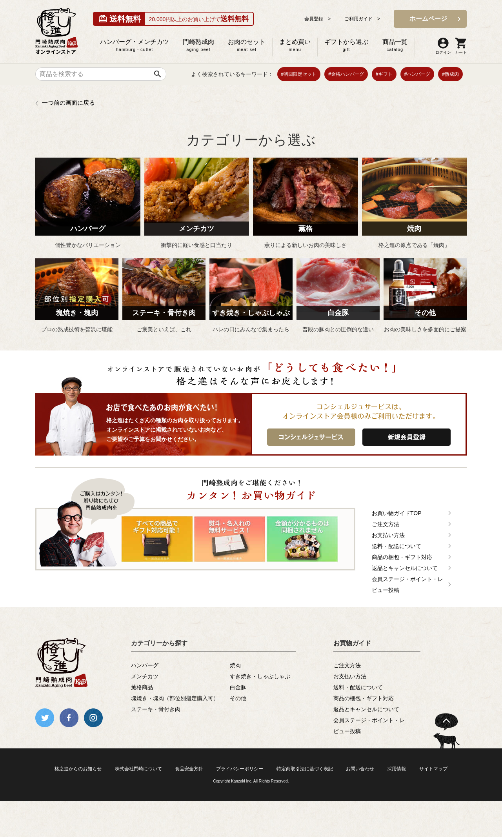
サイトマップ (433, 769)
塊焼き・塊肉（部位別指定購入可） (175, 698)
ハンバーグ (144, 665)
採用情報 (396, 769)
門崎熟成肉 (198, 45)
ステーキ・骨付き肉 (155, 709)
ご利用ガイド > (362, 19)
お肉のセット (247, 45)
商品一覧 (395, 45)
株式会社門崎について (138, 769)
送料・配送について (396, 546)
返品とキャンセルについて (405, 568)
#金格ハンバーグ (346, 74)
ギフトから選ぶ (346, 45)
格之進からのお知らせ (78, 769)
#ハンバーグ (417, 74)
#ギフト (384, 74)
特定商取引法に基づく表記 (304, 769)
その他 (238, 698)
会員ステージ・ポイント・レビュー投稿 (407, 584)
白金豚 (238, 687)
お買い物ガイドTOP (397, 513)
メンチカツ (144, 676)
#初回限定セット (299, 74)
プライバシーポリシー (239, 769)
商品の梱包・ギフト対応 (402, 557)
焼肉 (235, 665)
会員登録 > (317, 19)
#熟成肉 (450, 74)
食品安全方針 (189, 769)
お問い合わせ (360, 769)
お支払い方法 (388, 535)
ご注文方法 (385, 524)
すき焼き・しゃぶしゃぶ (260, 676)
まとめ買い (295, 45)
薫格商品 (142, 687)
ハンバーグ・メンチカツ (134, 45)
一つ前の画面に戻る (68, 102)
